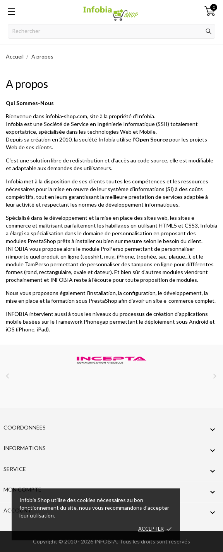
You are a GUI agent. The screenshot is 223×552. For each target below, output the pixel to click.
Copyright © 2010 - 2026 (63, 541)
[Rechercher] (111, 31)
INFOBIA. (106, 541)
